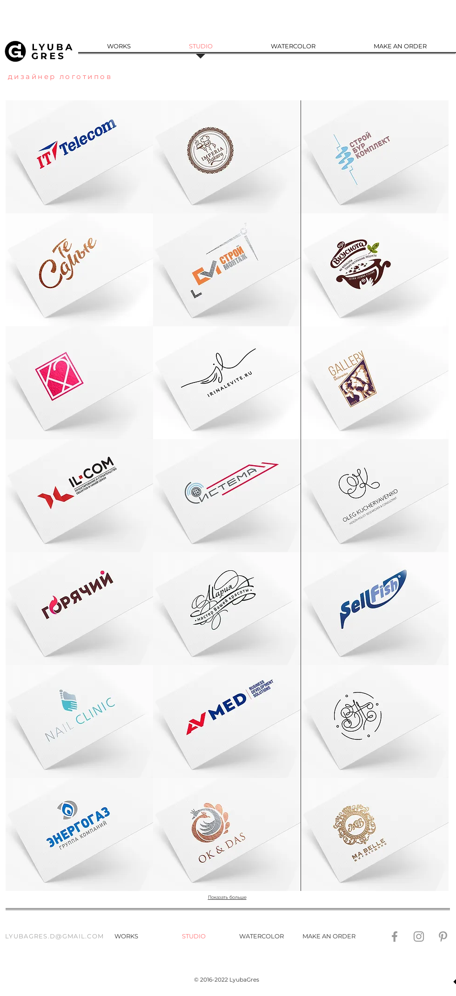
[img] (227, 156)
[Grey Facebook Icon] (395, 936)
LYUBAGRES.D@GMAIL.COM (54, 936)
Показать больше (227, 897)
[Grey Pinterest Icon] (443, 936)
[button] (79, 269)
